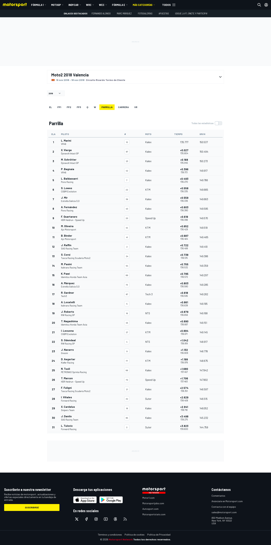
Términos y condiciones (110, 534)
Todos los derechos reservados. (152, 539)
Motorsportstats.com (153, 514)
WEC (101, 4)
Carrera (123, 107)
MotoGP (56, 4)
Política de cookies (134, 534)
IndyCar (73, 4)
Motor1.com (148, 497)
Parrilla (107, 107)
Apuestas (164, 13)
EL (50, 107)
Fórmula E (118, 4)
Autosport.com (150, 508)
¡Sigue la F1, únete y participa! (191, 13)
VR (135, 107)
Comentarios (218, 495)
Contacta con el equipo (224, 506)
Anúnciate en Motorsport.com (227, 501)
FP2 (69, 107)
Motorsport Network (121, 539)
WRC (88, 4)
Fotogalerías (145, 13)
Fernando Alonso (101, 13)
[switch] (206, 123)
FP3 (79, 107)
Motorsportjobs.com (153, 503)
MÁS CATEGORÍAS (142, 4)
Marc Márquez (124, 13)
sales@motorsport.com (224, 512)
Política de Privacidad (158, 534)
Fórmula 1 (37, 4)
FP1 (59, 107)
